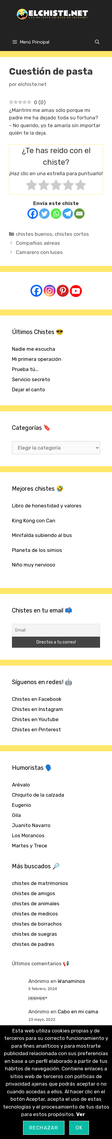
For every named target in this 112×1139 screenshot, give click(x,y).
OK (79, 1128)
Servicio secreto (31, 379)
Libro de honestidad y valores (47, 506)
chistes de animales (35, 903)
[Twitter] (44, 213)
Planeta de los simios (37, 550)
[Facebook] (32, 213)
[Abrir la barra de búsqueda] (97, 42)
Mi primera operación (36, 359)
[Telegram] (67, 213)
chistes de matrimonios (40, 883)
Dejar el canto (28, 390)
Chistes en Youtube (35, 719)
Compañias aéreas (38, 243)
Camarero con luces (39, 252)
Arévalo (21, 785)
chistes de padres (33, 944)
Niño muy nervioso (33, 565)
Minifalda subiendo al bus (42, 535)
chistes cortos (72, 234)
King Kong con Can (33, 521)
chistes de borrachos (37, 924)
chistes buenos (34, 234)
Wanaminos (71, 981)
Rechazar (43, 1128)
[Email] (79, 213)
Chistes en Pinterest (36, 729)
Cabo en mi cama (78, 1012)
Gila (16, 815)
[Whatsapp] (56, 213)
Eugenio (21, 805)
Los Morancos (28, 835)
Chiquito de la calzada (38, 795)
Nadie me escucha (33, 349)
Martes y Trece (29, 846)
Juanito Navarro (31, 825)
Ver (80, 1114)
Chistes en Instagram (37, 709)
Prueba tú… (25, 369)
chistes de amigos (33, 893)
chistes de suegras (34, 934)
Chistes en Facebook (37, 699)
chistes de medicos (35, 914)
